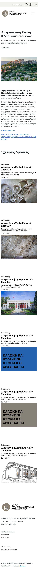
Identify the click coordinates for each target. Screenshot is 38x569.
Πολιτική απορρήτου (9, 550)
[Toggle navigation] (33, 12)
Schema (22, 566)
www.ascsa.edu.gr (8, 130)
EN (36, 5)
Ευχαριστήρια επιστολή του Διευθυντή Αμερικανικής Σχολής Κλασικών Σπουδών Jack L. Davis (18, 136)
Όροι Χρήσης (6, 547)
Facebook (26, 4)
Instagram (30, 4)
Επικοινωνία (17, 5)
